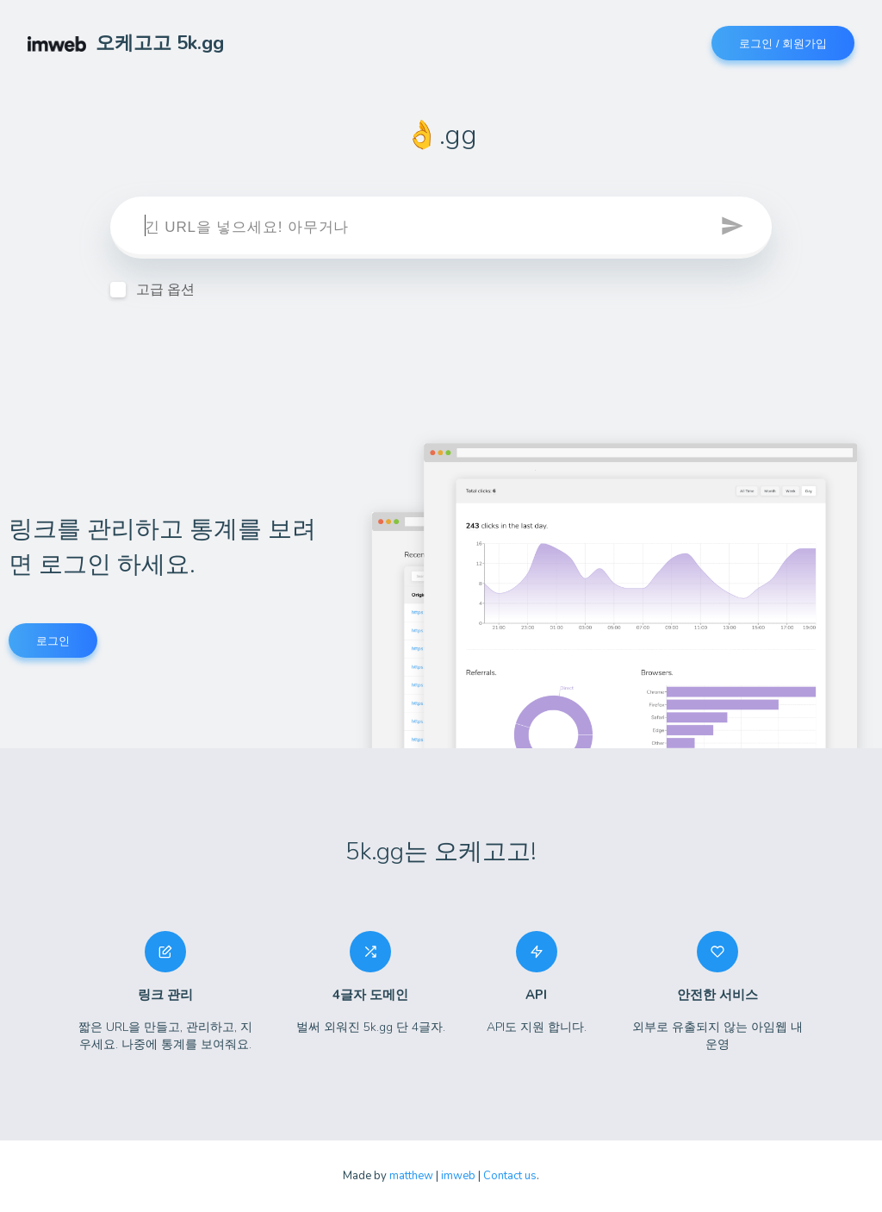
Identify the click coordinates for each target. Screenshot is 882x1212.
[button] (733, 228)
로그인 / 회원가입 (783, 43)
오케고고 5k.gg (126, 43)
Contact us (510, 1176)
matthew (411, 1176)
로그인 (53, 640)
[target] (441, 228)
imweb (458, 1176)
